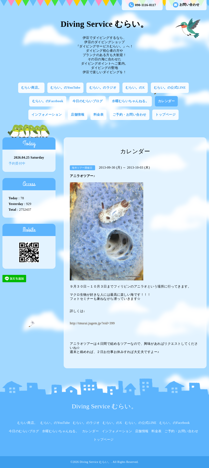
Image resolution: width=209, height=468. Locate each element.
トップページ (165, 114)
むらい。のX (135, 87)
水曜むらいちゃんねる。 (130, 101)
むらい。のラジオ (102, 87)
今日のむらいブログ (87, 101)
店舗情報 (77, 114)
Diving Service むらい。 (104, 24)
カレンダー (166, 101)
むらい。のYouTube (65, 87)
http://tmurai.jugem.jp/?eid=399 (92, 323)
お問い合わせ (186, 5)
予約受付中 (17, 163)
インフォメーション (46, 114)
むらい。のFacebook (47, 101)
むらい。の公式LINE (170, 87)
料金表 (98, 114)
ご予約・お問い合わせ (129, 114)
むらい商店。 (31, 87)
